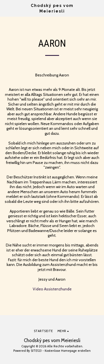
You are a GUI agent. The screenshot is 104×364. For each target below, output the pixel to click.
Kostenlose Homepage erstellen (68, 351)
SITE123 (36, 351)
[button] (6, 8)
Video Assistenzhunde (52, 288)
